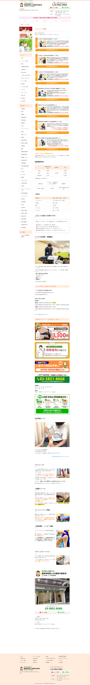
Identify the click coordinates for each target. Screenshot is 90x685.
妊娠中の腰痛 (24, 210)
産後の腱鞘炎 (24, 221)
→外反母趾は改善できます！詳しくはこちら (60, 456)
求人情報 (61, 662)
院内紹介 (23, 83)
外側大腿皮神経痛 (25, 165)
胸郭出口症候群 (24, 143)
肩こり (22, 168)
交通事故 (23, 108)
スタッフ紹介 (24, 80)
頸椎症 (22, 137)
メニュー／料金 (35, 20)
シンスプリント (24, 196)
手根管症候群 (24, 183)
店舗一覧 (23, 95)
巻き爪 (22, 204)
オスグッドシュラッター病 (25, 189)
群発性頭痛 (23, 120)
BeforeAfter (23, 72)
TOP (24, 20)
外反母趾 (23, 207)
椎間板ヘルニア (24, 157)
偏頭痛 (22, 114)
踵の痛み (23, 198)
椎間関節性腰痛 (24, 151)
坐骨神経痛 (23, 163)
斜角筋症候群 (24, 140)
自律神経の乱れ (24, 224)
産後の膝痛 (23, 218)
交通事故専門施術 (25, 66)
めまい (22, 125)
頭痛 (22, 111)
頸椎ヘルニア (24, 134)
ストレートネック (25, 128)
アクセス (55, 20)
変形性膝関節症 (24, 193)
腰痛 (22, 148)
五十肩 (22, 171)
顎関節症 (23, 145)
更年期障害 (23, 227)
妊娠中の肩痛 (24, 213)
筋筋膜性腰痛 (24, 154)
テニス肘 (23, 174)
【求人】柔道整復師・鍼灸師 (25, 236)
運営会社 (23, 98)
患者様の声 (45, 20)
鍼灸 (22, 63)
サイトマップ (24, 92)
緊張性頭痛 (23, 117)
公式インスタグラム (25, 78)
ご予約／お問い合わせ (65, 20)
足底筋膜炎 (23, 201)
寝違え (22, 131)
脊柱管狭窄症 (24, 160)
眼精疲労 (23, 123)
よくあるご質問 (24, 86)
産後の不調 (23, 216)
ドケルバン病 (24, 180)
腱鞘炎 (22, 177)
